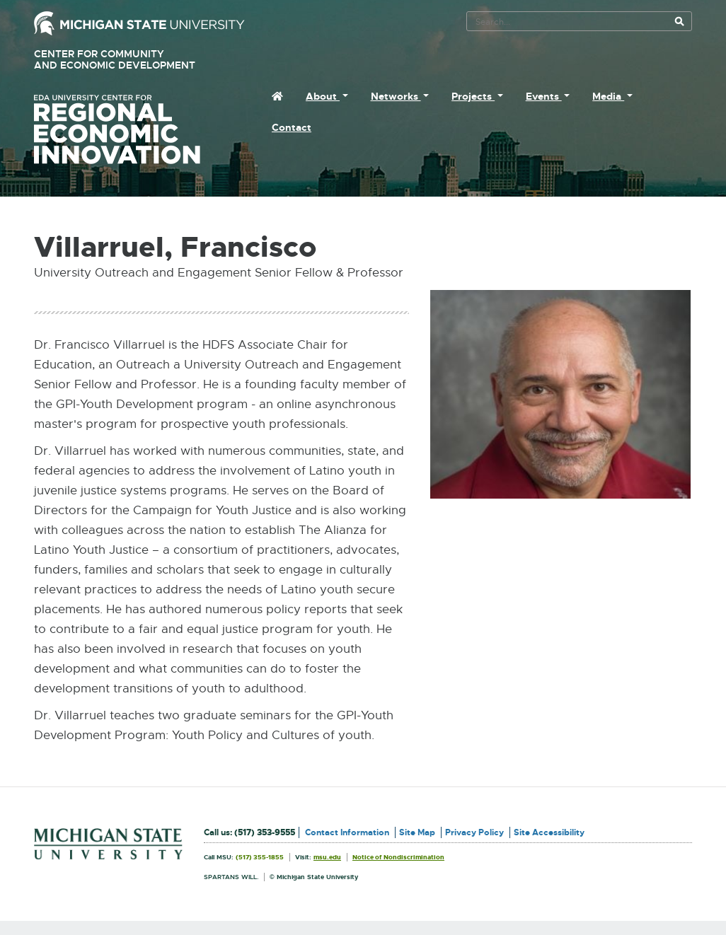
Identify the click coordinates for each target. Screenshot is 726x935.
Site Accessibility (549, 832)
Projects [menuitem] (473, 96)
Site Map (417, 832)
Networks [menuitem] (396, 96)
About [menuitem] (323, 96)
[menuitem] (277, 96)
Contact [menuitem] (291, 127)
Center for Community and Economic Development (135, 59)
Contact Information (347, 832)
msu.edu (327, 857)
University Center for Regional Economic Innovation (139, 129)
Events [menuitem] (544, 96)
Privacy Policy (474, 832)
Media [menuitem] (608, 96)
